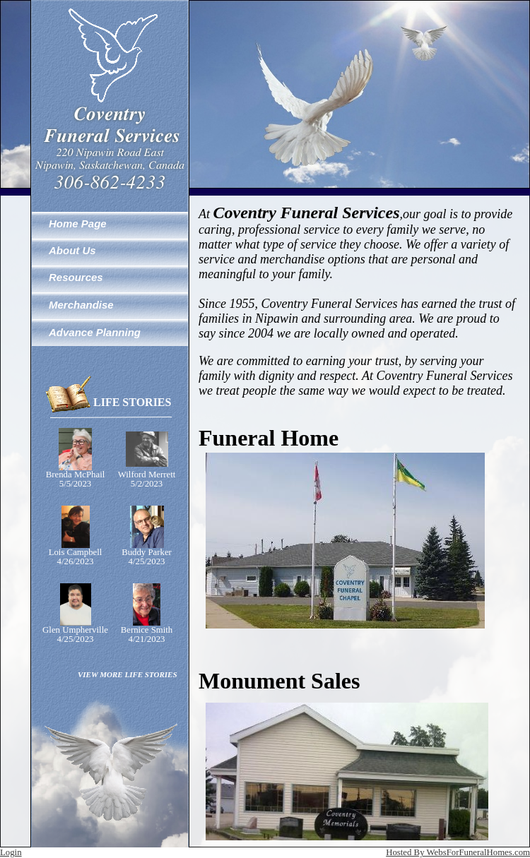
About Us (72, 250)
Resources (76, 277)
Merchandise (81, 305)
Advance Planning (95, 332)
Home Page (78, 224)
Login (11, 852)
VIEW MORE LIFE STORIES (127, 674)
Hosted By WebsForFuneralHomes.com (458, 852)
